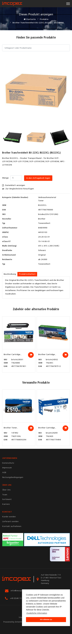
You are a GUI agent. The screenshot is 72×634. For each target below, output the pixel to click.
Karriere (6, 504)
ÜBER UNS (6, 485)
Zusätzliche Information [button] (36, 613)
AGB (4, 473)
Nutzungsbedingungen (12, 477)
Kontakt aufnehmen (11, 526)
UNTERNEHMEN (9, 458)
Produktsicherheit (27, 274)
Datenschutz (8, 463)
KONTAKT (7, 512)
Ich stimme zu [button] (46, 620)
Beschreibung (10, 274)
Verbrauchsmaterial (47, 197)
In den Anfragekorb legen (38, 178)
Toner (41, 201)
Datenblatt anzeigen (13, 185)
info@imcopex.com (19, 591)
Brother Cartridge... (13, 355)
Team (4, 495)
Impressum (7, 468)
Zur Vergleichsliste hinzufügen (18, 189)
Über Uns (6, 490)
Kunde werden (9, 517)
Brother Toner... (11, 428)
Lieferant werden (10, 522)
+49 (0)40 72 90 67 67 (20, 598)
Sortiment (7, 499)
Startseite (30, 19)
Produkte (44, 19)
